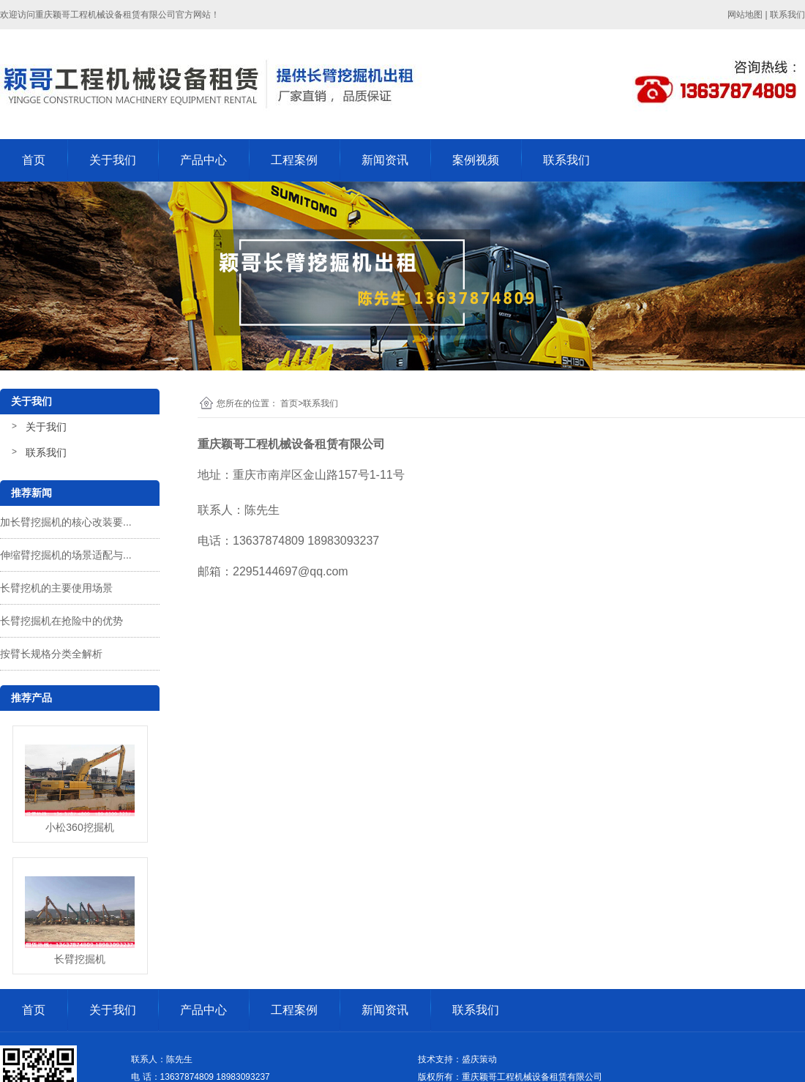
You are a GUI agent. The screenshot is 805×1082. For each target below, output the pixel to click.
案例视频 (475, 160)
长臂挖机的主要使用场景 (56, 588)
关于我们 (112, 160)
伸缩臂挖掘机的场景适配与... (66, 555)
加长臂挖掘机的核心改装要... (66, 522)
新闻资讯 (385, 160)
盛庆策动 (479, 1059)
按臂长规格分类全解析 (51, 654)
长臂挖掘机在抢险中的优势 (61, 621)
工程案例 (294, 160)
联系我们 (566, 160)
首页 (33, 160)
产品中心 (203, 160)
